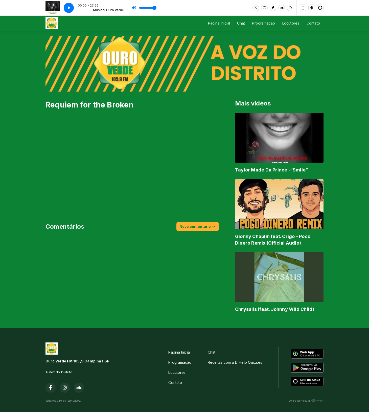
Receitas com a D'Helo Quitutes (235, 362)
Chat (241, 23)
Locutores (290, 23)
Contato (313, 23)
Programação (263, 23)
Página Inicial (219, 23)
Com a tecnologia (306, 400)
